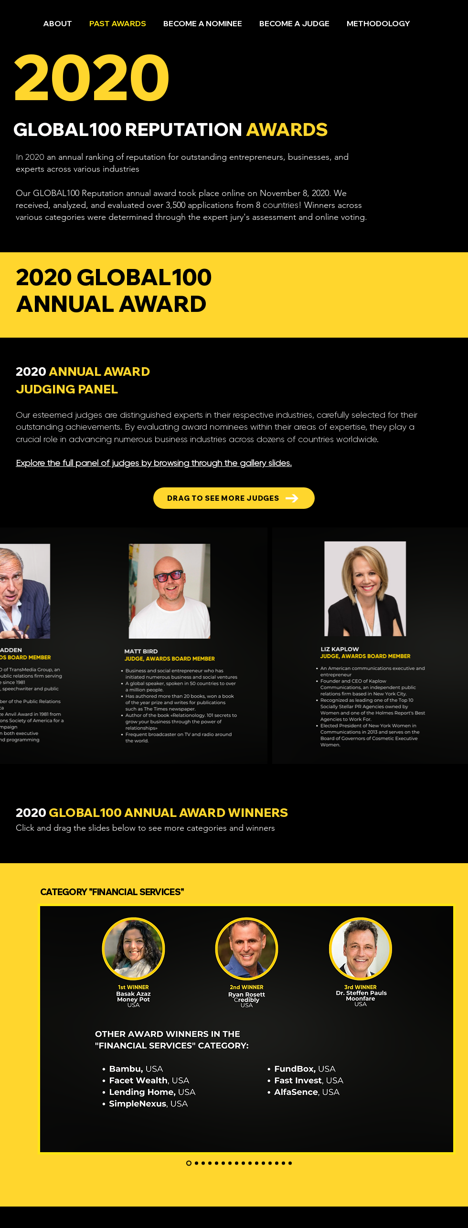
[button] (203, 19)
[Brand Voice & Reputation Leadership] (236, 1163)
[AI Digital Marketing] (210, 1163)
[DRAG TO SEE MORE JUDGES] (234, 498)
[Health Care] (243, 1163)
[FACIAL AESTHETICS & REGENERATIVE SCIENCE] (216, 1163)
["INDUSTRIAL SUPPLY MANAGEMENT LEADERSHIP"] (263, 1163)
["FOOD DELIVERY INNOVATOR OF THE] (250, 1163)
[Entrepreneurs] (196, 1163)
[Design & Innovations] (230, 1163)
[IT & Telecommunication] (270, 1163)
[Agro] (276, 1163)
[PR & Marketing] (283, 1163)
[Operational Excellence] (203, 1163)
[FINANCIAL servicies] (188, 1163)
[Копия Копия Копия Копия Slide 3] (223, 1163)
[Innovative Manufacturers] (256, 1163)
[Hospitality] (290, 1163)
